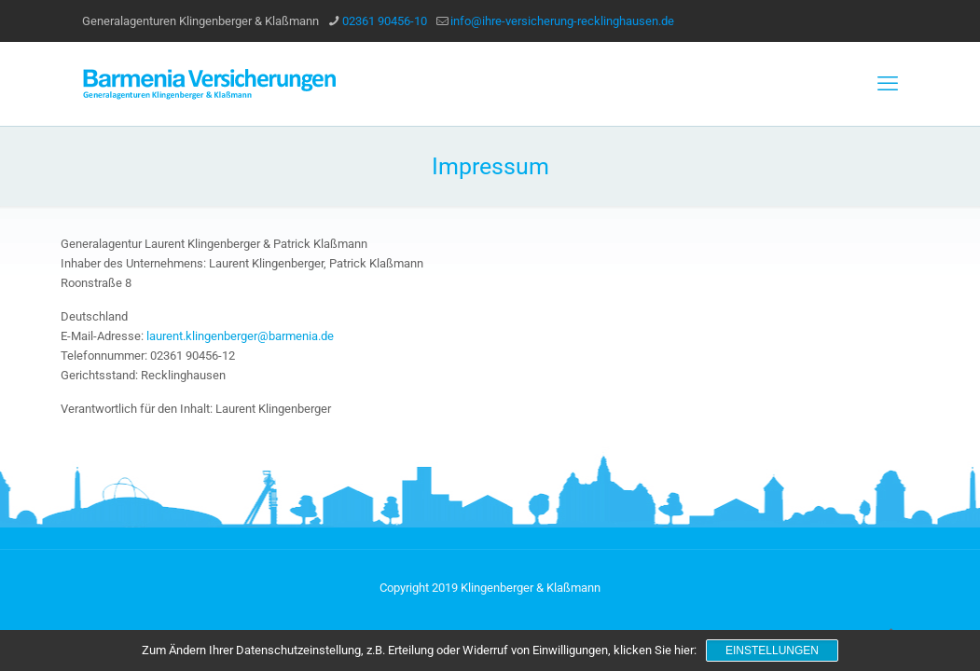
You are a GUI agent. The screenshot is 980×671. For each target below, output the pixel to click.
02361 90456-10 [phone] (384, 21)
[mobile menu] (888, 84)
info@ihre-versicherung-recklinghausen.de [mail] (562, 21)
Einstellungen (772, 650)
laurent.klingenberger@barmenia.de (240, 336)
